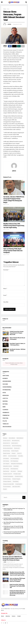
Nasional (5, 401)
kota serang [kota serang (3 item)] (6, 468)
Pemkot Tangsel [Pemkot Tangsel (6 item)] (16, 478)
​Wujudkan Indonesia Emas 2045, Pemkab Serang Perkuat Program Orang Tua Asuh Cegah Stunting (13, 225)
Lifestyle (5, 398)
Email (5, 295)
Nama (5, 288)
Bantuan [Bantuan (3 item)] (5, 438)
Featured (5, 384)
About (2, 616)
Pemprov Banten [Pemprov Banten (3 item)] (7, 481)
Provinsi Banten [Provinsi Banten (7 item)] (7, 486)
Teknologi (6, 423)
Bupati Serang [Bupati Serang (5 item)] (6, 453)
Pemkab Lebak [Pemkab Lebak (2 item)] (17, 473)
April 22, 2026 (6, 204)
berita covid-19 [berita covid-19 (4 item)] (6, 440)
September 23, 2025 (17, 24)
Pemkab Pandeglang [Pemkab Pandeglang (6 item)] (8, 476)
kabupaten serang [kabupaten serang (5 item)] (7, 466)
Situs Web (5, 302)
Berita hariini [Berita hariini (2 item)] (15, 443)
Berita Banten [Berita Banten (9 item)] (20, 438)
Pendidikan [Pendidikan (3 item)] (15, 481)
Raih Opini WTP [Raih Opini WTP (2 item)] (16, 486)
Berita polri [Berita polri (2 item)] (17, 448)
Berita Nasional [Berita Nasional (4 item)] (6, 445)
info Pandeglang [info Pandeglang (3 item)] (14, 458)
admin (9, 24)
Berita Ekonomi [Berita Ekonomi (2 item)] (15, 440)
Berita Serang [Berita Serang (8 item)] (6, 450)
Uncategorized (7, 426)
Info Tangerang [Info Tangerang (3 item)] (14, 461)
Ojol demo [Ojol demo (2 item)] (13, 471)
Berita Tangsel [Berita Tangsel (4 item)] (15, 450)
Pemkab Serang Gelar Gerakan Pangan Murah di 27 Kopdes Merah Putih (17, 333)
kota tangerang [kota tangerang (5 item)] (14, 468)
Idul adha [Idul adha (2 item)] (20, 455)
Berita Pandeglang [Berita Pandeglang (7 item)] (16, 445)
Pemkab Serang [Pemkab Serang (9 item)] (18, 476)
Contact (19, 616)
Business (5, 378)
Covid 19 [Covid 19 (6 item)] (19, 453)
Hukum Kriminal (7, 387)
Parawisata (6, 412)
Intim (4, 392)
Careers (13, 616)
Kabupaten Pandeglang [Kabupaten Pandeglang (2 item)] (16, 463)
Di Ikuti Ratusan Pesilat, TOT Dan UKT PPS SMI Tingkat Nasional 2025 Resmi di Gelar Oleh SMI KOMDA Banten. (13, 528)
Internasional (7, 389)
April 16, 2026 (6, 229)
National (5, 404)
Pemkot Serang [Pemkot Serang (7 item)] (7, 478)
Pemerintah (6, 415)
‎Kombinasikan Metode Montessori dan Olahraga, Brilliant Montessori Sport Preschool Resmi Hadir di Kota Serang (14, 514)
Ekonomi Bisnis (7, 381)
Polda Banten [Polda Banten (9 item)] (19, 484)
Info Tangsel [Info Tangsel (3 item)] (6, 463)
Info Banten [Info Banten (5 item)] (6, 458)
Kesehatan (6, 395)
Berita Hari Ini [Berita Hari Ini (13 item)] (6, 443)
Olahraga (5, 409)
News (8, 9)
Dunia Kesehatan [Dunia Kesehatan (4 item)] (12, 455)
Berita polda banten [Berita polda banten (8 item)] (7, 448)
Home (4, 9)
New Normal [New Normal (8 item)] (6, 471)
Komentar (6, 270)
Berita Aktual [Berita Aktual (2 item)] (12, 438)
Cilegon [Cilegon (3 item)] (13, 453)
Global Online (7, 608)
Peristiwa (5, 418)
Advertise (8, 616)
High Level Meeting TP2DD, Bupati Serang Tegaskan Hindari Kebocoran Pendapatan (12, 250)
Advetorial (6, 375)
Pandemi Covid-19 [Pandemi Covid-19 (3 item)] (7, 473)
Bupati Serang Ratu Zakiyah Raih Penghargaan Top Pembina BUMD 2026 (17, 586)
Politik (5, 421)
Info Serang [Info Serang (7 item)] (6, 461)
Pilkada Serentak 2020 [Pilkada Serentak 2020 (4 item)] (8, 484)
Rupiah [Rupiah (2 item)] (5, 489)
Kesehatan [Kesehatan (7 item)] (16, 466)
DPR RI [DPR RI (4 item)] (4, 455)
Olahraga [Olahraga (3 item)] (20, 471)
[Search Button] (23, 497)
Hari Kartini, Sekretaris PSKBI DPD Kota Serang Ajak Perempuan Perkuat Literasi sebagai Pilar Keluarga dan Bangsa (13, 558)
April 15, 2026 (6, 254)
